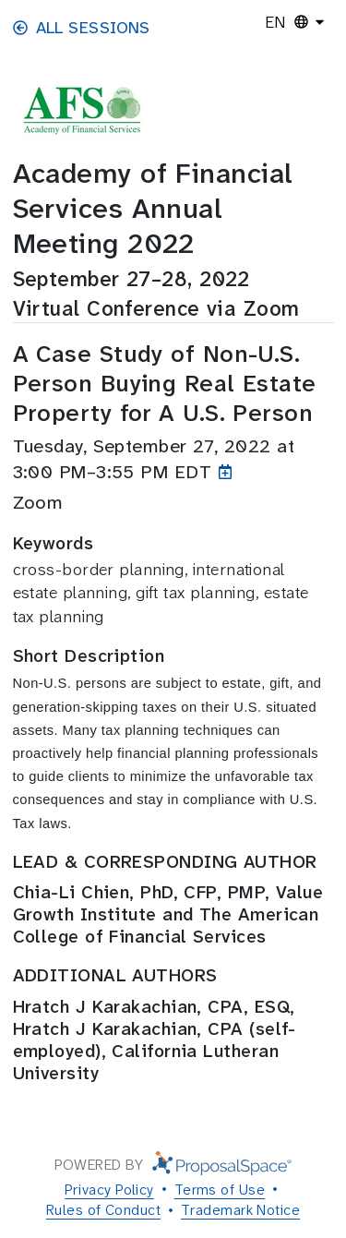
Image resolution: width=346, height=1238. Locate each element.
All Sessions (81, 28)
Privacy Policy (109, 1189)
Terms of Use (219, 1189)
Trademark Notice (240, 1210)
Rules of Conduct (103, 1210)
